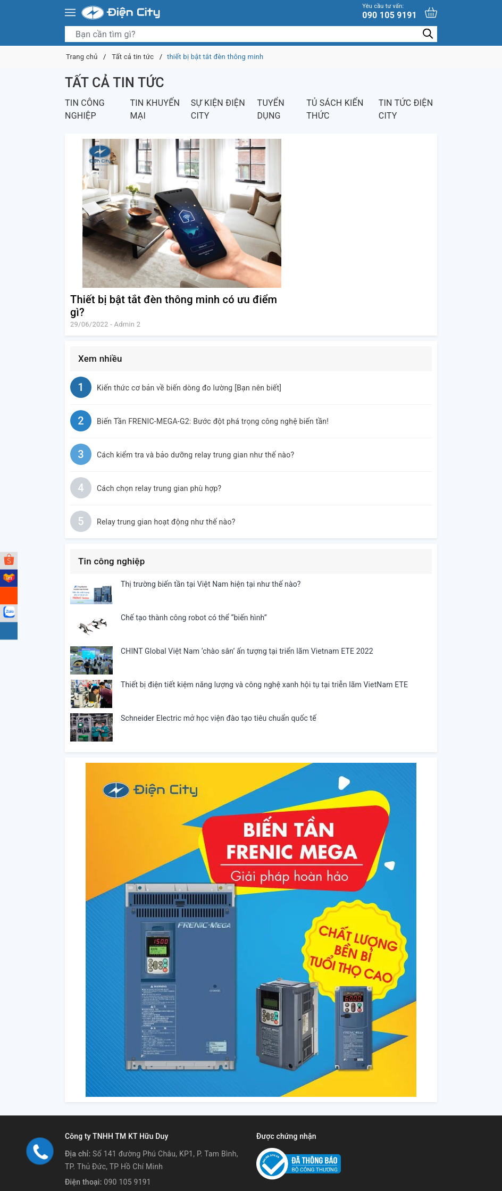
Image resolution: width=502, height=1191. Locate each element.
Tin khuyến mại (155, 109)
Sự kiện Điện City (218, 109)
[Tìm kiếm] (427, 33)
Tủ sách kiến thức (334, 109)
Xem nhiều (100, 358)
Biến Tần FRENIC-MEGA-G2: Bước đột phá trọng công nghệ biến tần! (213, 421)
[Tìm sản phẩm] (251, 34)
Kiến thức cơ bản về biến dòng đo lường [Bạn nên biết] (189, 388)
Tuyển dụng (271, 109)
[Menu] (70, 13)
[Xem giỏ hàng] (431, 12)
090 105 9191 (389, 11)
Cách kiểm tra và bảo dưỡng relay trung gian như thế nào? (195, 455)
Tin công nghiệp (85, 109)
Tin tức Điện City (406, 109)
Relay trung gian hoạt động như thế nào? (166, 522)
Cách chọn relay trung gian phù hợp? (159, 488)
